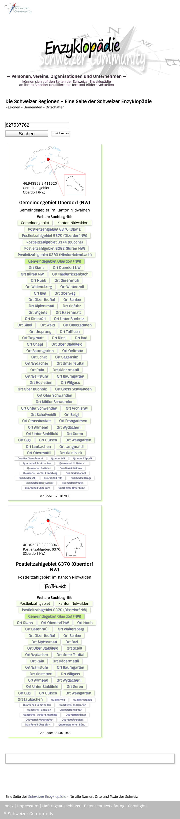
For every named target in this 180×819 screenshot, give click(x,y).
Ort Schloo (72, 299)
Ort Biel (40, 293)
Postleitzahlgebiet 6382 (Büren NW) (54, 248)
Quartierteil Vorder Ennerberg (40, 473)
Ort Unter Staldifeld (42, 433)
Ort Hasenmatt (68, 312)
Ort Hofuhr (72, 306)
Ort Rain (37, 370)
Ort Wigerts (37, 312)
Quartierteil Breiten (72, 482)
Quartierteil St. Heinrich (72, 463)
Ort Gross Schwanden (73, 389)
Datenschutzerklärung (104, 806)
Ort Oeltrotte (72, 350)
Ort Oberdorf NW (66, 267)
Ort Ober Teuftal (41, 299)
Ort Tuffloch (70, 331)
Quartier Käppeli (82, 458)
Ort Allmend (38, 427)
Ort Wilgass (70, 382)
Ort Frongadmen (73, 420)
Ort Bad (81, 338)
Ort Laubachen (38, 446)
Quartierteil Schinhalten (37, 463)
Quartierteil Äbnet (76, 473)
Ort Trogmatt (32, 338)
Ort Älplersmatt (41, 306)
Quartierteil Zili (27, 477)
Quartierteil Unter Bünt (71, 487)
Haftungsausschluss (61, 806)
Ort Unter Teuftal (70, 363)
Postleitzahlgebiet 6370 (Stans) (54, 229)
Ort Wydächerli (68, 427)
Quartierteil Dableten (39, 468)
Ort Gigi (24, 440)
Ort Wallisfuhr (36, 376)
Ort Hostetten (41, 382)
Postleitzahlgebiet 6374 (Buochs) (54, 242)
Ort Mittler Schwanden (54, 401)
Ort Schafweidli (43, 414)
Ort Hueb (38, 280)
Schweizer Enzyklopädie (47, 796)
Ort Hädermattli (65, 370)
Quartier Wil (58, 458)
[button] (27, 133)
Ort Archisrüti (77, 408)
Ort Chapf (35, 344)
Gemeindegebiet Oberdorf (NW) (54, 261)
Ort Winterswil (72, 286)
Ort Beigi (71, 414)
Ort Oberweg (64, 293)
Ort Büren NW (32, 274)
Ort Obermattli (39, 453)
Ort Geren (75, 433)
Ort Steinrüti (35, 318)
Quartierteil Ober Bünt (37, 487)
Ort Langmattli (71, 446)
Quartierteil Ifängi (81, 477)
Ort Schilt (39, 357)
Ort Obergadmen (77, 325)
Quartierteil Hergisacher (39, 482)
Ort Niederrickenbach (70, 274)
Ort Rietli (59, 338)
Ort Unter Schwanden (39, 408)
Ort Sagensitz (66, 357)
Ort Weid (47, 325)
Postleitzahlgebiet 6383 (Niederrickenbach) (55, 254)
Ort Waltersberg (38, 286)
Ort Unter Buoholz (69, 318)
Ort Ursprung (40, 331)
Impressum (27, 806)
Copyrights (138, 806)
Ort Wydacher (36, 363)
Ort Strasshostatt (36, 420)
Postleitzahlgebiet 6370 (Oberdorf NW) (54, 235)
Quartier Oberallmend (30, 458)
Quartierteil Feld (53, 477)
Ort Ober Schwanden (54, 395)
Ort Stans (36, 267)
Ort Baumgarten (40, 350)
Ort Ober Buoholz (32, 389)
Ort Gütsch (48, 440)
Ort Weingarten (78, 440)
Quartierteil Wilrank (71, 468)
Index (8, 806)
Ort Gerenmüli (66, 280)
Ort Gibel (24, 325)
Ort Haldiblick (71, 453)
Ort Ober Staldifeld (66, 344)
